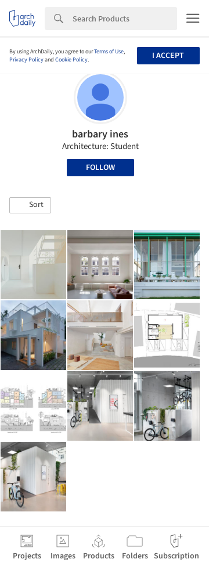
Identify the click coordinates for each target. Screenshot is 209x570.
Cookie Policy (71, 60)
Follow (100, 167)
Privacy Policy (26, 60)
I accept (168, 55)
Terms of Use (109, 52)
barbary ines (100, 134)
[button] (30, 205)
